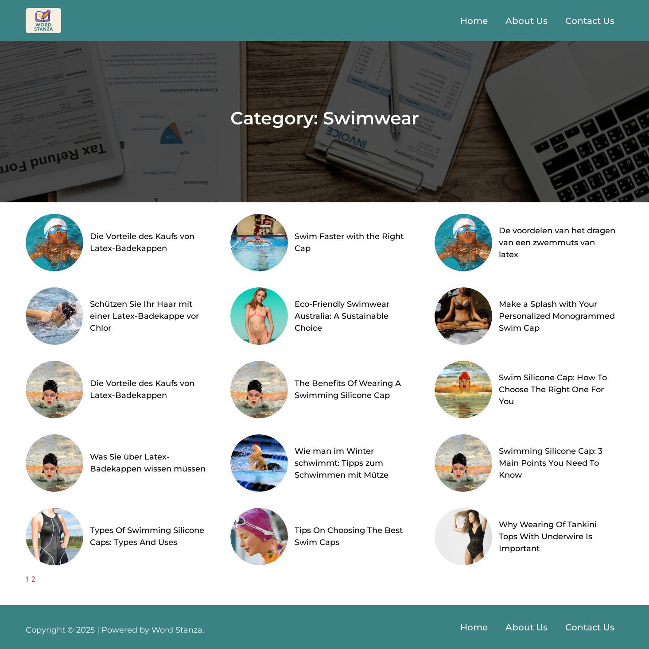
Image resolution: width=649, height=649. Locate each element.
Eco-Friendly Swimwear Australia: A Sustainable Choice (342, 316)
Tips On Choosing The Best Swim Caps (349, 536)
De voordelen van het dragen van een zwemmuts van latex (557, 242)
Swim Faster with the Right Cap (349, 242)
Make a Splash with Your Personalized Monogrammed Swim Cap (557, 316)
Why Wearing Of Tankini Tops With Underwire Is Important (548, 536)
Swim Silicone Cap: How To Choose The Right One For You (553, 389)
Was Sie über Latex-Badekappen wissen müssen (148, 463)
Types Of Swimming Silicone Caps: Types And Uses (147, 536)
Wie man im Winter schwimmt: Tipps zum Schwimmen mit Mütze (342, 463)
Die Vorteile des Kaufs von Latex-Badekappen (142, 242)
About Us (526, 20)
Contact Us (589, 20)
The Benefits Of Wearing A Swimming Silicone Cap (348, 389)
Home (474, 20)
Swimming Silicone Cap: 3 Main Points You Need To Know (550, 463)
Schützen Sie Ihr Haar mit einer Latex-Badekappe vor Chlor (144, 316)
